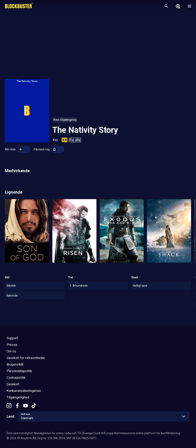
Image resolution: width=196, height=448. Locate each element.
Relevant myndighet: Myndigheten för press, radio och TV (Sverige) (50, 433)
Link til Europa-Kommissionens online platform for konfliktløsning (137, 433)
